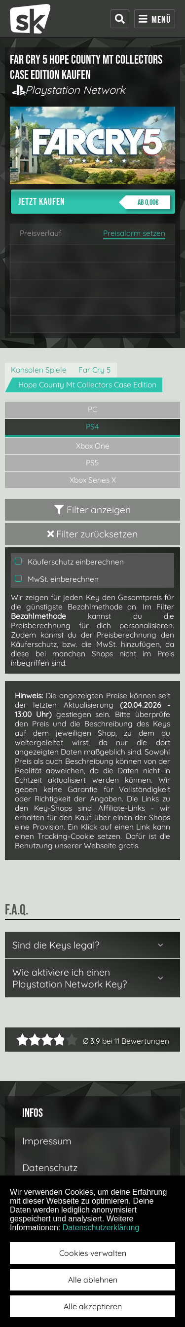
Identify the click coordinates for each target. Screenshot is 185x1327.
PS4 (92, 426)
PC (92, 409)
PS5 (92, 462)
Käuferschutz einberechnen (69, 562)
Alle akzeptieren (93, 1306)
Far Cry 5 (94, 370)
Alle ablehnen (92, 1280)
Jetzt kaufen (94, 202)
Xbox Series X (93, 480)
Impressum (47, 1141)
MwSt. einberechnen (57, 579)
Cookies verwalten (92, 1253)
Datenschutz (49, 1168)
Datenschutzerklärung (101, 1227)
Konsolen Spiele (39, 370)
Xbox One (93, 446)
